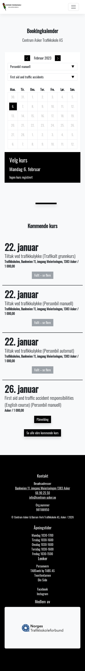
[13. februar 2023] (13, 115)
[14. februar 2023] (22, 115)
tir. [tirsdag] (22, 89)
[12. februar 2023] (72, 106)
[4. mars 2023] (62, 134)
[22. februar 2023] (32, 125)
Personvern (42, 566)
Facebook (42, 589)
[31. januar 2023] (22, 97)
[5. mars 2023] (72, 134)
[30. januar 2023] (13, 97)
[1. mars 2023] (32, 134)
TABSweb (36, 570)
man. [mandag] (12, 89)
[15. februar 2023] (32, 115)
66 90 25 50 (42, 492)
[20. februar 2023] (13, 125)
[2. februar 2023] (42, 97)
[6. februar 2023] (13, 106)
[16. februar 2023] (42, 115)
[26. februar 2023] (72, 125)
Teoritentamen (42, 575)
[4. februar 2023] (62, 97)
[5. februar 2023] (72, 97)
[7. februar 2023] (22, 106)
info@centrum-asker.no (42, 497)
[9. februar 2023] (42, 106)
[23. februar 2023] (42, 125)
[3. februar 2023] (52, 97)
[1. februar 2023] (32, 97)
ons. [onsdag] (32, 89)
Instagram (42, 594)
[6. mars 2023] (13, 144)
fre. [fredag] (52, 89)
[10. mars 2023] (52, 144)
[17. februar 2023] (52, 115)
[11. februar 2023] (62, 106)
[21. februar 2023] (22, 125)
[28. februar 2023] (22, 134)
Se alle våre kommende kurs (42, 433)
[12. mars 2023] (72, 144)
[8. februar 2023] (32, 106)
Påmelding (43, 419)
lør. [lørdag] (62, 89)
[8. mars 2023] (32, 144)
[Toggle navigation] (73, 7)
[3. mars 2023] (52, 134)
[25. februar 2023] (62, 125)
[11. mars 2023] (62, 144)
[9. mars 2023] (42, 144)
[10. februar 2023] (52, 106)
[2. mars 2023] (42, 134)
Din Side (42, 580)
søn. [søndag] (72, 89)
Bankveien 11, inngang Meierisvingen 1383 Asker (42, 488)
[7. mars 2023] (22, 144)
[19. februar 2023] (72, 115)
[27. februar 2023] (13, 134)
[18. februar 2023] (62, 115)
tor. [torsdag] (42, 89)
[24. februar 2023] (52, 125)
